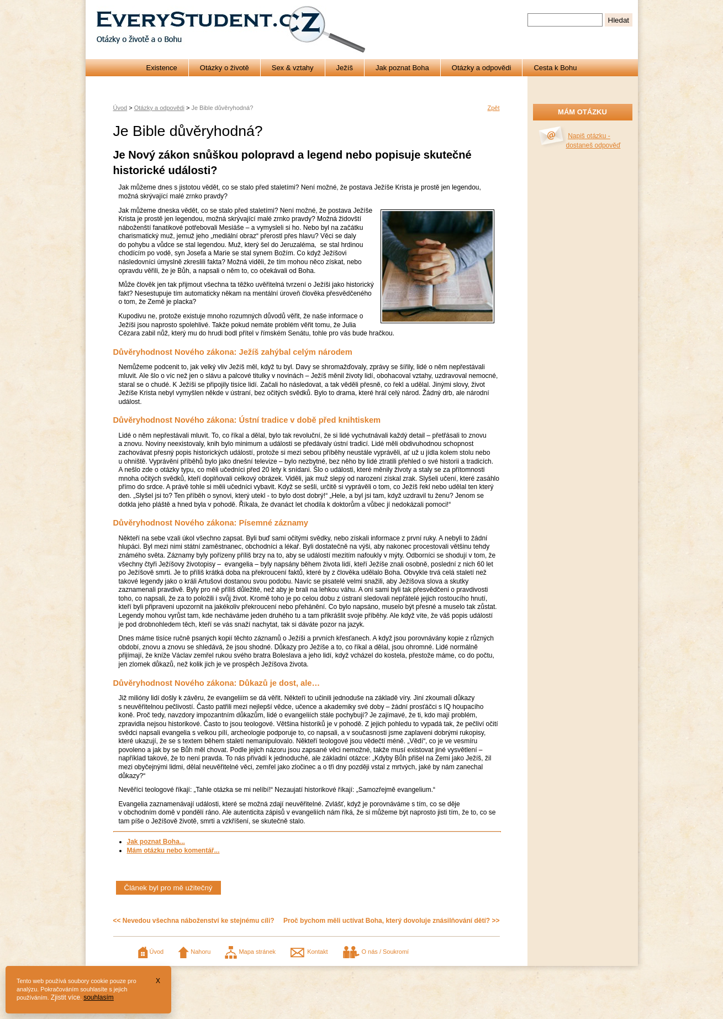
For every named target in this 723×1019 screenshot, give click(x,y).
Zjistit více (65, 997)
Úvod (120, 107)
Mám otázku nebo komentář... (173, 850)
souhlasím (98, 997)
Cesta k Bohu (555, 68)
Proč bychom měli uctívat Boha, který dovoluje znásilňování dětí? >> (391, 921)
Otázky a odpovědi (481, 68)
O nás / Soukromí (375, 951)
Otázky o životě (224, 68)
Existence (161, 68)
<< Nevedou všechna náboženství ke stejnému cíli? (194, 921)
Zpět (493, 107)
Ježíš (344, 68)
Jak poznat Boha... (156, 841)
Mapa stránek (250, 951)
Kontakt (309, 951)
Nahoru (194, 951)
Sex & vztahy (293, 68)
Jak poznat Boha (402, 68)
